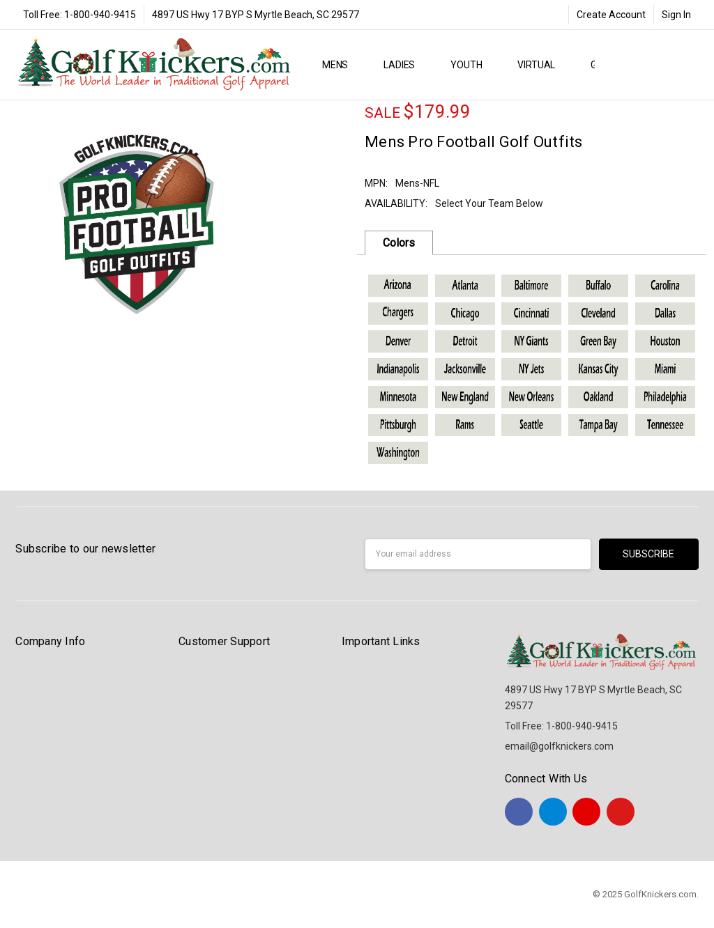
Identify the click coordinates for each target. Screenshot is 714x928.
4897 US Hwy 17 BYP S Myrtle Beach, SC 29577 (255, 14)
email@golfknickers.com (559, 746)
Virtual (542, 64)
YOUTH (472, 64)
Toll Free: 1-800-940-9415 (79, 14)
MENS (341, 64)
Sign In (676, 14)
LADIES (405, 64)
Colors (399, 242)
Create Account (611, 14)
